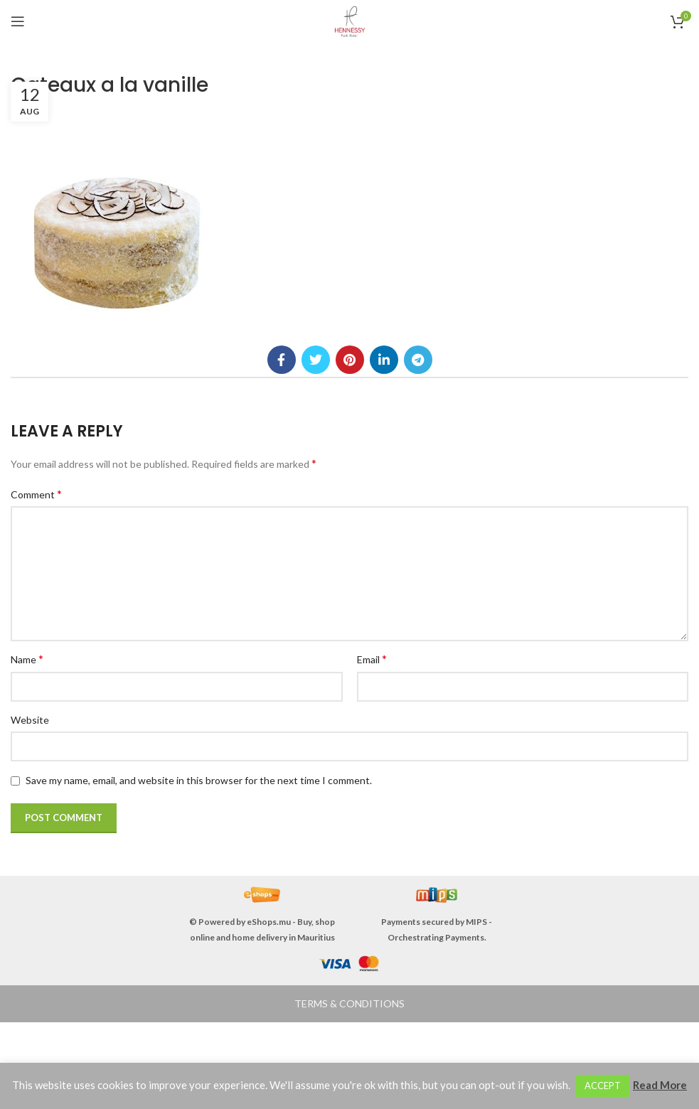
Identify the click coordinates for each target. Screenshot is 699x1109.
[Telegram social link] (418, 359)
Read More (660, 1084)
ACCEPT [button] (603, 1085)
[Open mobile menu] (18, 21)
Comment (36, 493)
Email (372, 658)
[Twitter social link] (316, 359)
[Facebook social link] (281, 359)
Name (27, 658)
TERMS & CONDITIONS (349, 1003)
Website (30, 720)
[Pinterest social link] (350, 359)
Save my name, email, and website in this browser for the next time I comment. (199, 780)
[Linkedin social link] (384, 359)
